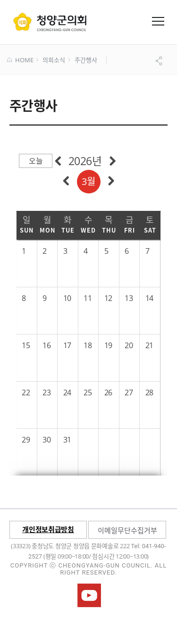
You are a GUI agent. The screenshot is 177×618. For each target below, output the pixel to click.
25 (88, 392)
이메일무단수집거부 (127, 530)
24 (67, 392)
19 (108, 345)
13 (129, 298)
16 (46, 345)
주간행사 (86, 60)
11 (88, 298)
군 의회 (50, 22)
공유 (160, 61)
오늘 (35, 161)
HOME (20, 60)
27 (129, 392)
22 (26, 392)
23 (46, 392)
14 (149, 298)
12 (108, 298)
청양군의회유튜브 (89, 595)
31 (67, 439)
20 (129, 345)
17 (67, 345)
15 (26, 345)
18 (88, 345)
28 (149, 392)
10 (67, 298)
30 (46, 439)
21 (149, 345)
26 (108, 392)
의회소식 (53, 60)
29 (26, 439)
